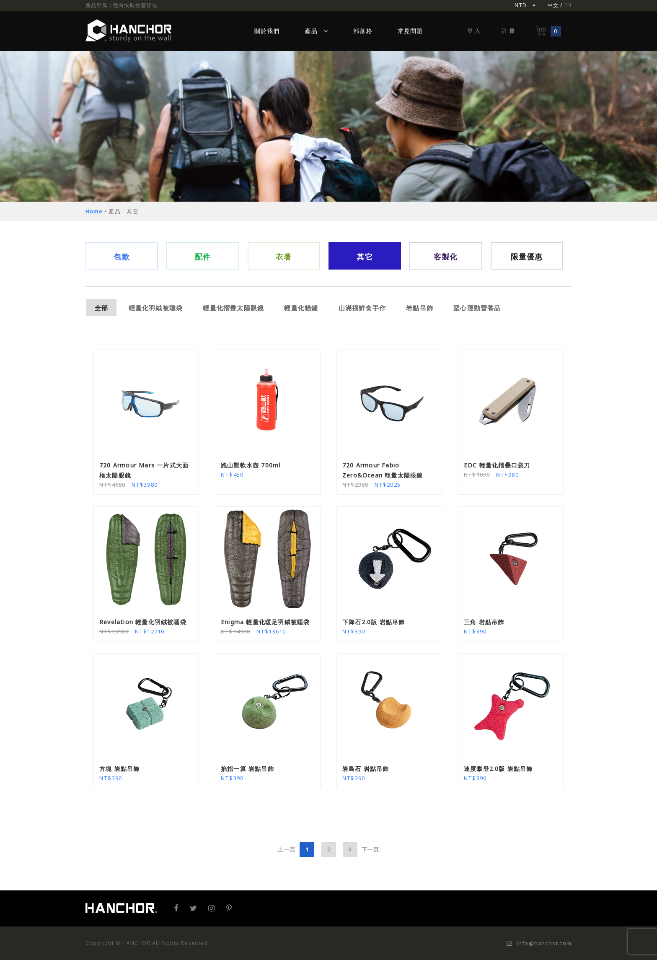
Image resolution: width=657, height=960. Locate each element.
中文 (553, 5)
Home (94, 211)
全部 (101, 308)
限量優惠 (527, 257)
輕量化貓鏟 (301, 308)
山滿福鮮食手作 (362, 308)
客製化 (446, 257)
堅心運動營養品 (477, 308)
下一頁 (371, 849)
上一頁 (286, 849)
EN (568, 5)
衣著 (284, 257)
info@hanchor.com (539, 943)
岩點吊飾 (419, 308)
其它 (364, 257)
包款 (121, 257)
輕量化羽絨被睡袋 (156, 308)
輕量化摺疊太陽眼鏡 (233, 308)
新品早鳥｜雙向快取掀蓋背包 (121, 5)
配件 (203, 257)
